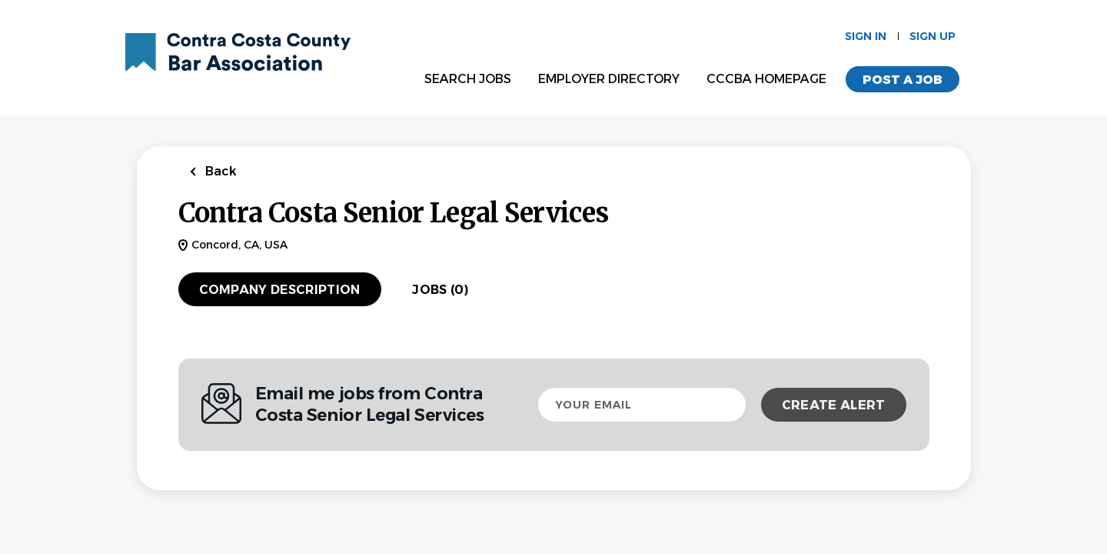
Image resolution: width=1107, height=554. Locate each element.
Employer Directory (609, 79)
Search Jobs (467, 79)
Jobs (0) (440, 289)
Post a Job (902, 79)
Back (219, 171)
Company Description (280, 289)
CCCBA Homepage (766, 79)
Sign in (865, 36)
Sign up (932, 36)
